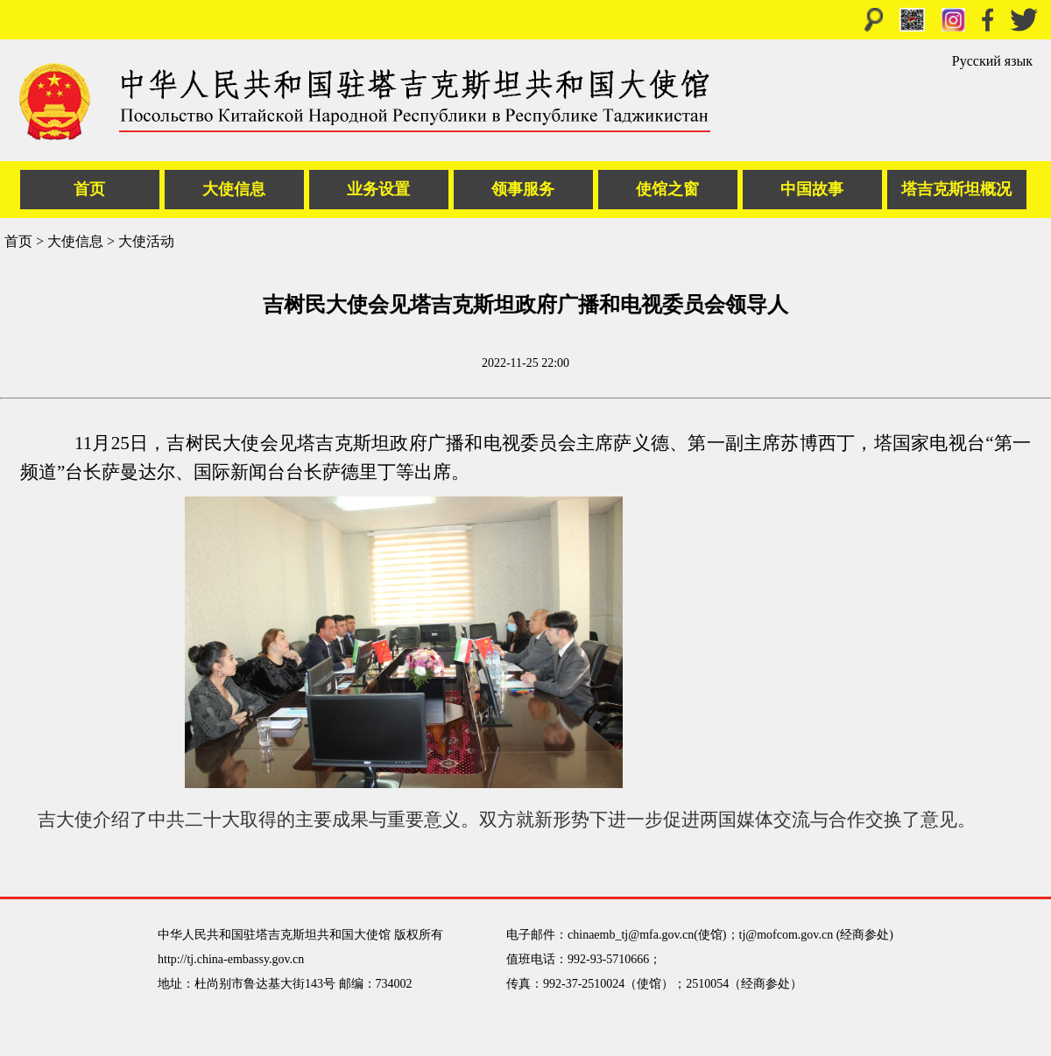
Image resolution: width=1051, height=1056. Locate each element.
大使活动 (146, 241)
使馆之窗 (667, 189)
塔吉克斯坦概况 (956, 189)
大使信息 (233, 189)
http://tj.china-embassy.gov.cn (231, 959)
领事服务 (522, 189)
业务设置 (378, 189)
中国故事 (811, 189)
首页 (89, 189)
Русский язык (992, 60)
